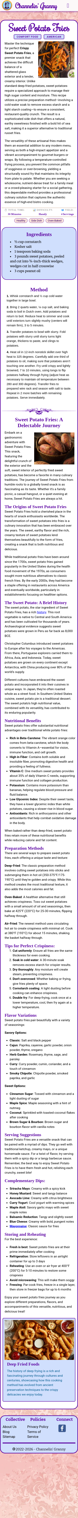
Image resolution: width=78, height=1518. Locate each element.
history (41, 612)
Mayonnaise (18, 1226)
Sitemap (9, 1437)
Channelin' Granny (36, 5)
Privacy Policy (37, 1427)
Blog (6, 1432)
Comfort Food (27, 36)
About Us (9, 1427)
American (54, 36)
